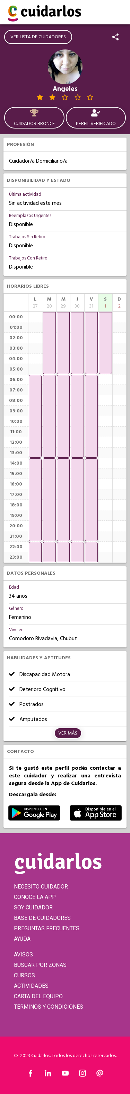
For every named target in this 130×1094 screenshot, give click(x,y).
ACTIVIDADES (31, 986)
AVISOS (23, 954)
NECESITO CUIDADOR (41, 886)
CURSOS (24, 975)
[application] (35, 416)
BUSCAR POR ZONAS (40, 965)
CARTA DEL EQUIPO (38, 996)
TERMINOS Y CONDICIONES (48, 1006)
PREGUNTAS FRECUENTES (46, 928)
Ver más (67, 733)
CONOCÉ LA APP (35, 897)
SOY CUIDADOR (33, 907)
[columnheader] (35, 302)
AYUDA (22, 939)
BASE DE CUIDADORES (42, 918)
